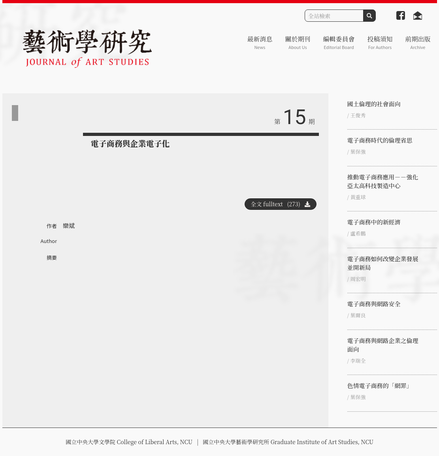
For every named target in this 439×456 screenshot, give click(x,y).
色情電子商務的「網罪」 (380, 385)
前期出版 (417, 42)
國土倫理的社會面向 (374, 104)
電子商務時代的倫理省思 (380, 140)
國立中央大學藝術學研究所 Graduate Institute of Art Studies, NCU (288, 442)
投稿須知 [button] (379, 42)
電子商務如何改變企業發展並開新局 (382, 262)
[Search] (334, 15)
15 (294, 117)
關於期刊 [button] (297, 42)
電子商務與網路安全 (374, 304)
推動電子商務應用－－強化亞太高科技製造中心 (382, 181)
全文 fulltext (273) (280, 204)
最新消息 (259, 42)
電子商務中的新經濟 (374, 222)
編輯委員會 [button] (338, 42)
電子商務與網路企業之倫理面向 (382, 344)
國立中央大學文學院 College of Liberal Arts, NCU (129, 442)
